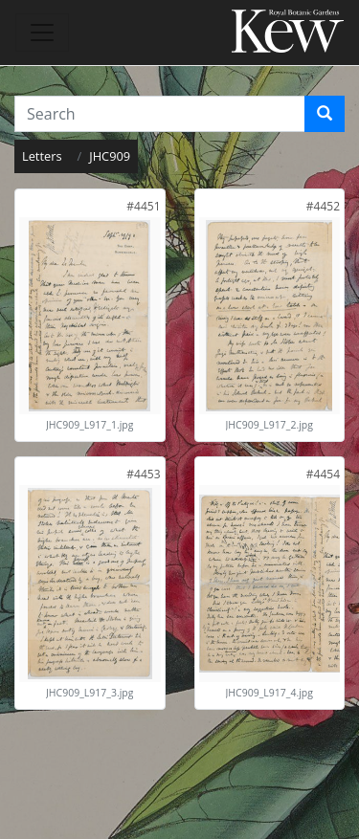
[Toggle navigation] (42, 32)
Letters (42, 156)
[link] (143, 206)
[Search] (324, 114)
